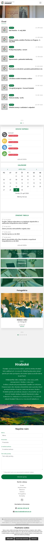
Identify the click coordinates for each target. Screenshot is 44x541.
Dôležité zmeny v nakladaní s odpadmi (22, 107)
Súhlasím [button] (10, 538)
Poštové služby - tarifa (16, 98)
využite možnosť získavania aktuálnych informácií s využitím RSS (18, 519)
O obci (22, 485)
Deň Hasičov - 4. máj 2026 (17, 30)
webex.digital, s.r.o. (6, 522)
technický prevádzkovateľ (22, 524)
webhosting (36, 521)
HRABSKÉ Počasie (22, 205)
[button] (21, 123)
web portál (30, 521)
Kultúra (22, 491)
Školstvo (22, 489)
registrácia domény (21, 522)
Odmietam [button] (34, 538)
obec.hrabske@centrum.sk (23, 511)
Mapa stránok (23, 521)
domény (14, 522)
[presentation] (21, 120)
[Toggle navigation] (40, 2)
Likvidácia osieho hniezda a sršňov (20, 78)
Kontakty (22, 496)
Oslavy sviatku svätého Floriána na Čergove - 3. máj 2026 (24, 41)
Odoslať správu (22, 477)
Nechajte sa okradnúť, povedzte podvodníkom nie (25, 69)
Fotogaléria (22, 493)
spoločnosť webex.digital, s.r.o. (34, 522)
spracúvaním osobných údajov (25, 472)
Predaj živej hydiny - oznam (18, 50)
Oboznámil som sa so (18, 472)
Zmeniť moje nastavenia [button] (22, 538)
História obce (22, 487)
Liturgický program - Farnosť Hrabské (21, 88)
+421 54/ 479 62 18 (23, 508)
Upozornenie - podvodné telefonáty (20, 59)
